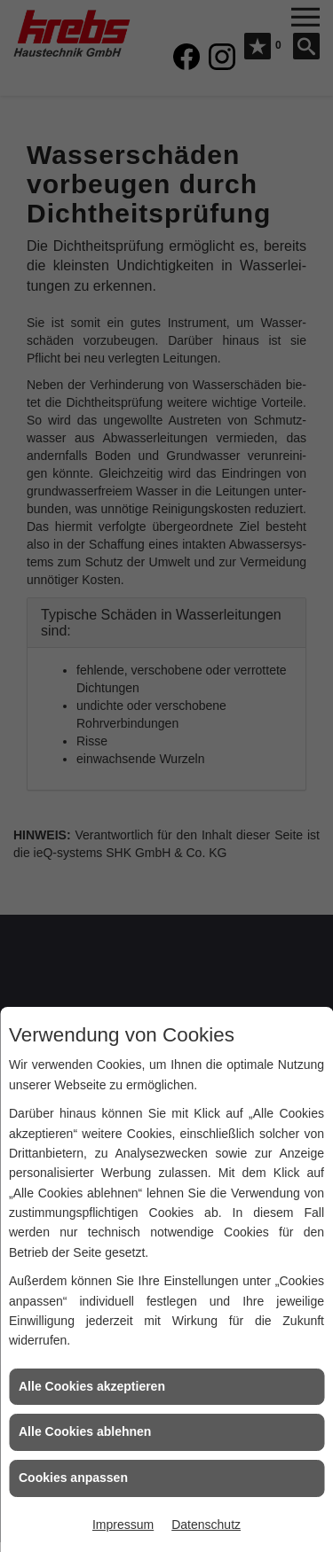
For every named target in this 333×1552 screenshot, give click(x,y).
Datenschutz (206, 1524)
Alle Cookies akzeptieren (92, 1386)
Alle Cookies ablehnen (85, 1431)
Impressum (123, 1524)
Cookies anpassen (73, 1477)
